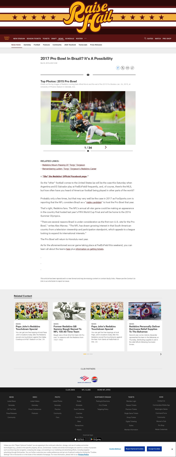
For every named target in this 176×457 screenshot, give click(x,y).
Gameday (13, 405)
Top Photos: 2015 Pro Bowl (59, 81)
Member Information (130, 428)
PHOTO (58, 397)
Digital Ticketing (130, 420)
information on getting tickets (91, 248)
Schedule (79, 405)
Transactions (79, 424)
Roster (79, 401)
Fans (58, 416)
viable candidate (94, 202)
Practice (58, 408)
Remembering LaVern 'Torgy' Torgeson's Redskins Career (71, 168)
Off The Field (13, 408)
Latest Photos (58, 401)
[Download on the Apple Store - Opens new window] (79, 439)
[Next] (105, 147)
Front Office (79, 416)
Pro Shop (159, 424)
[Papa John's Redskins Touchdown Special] (31, 322)
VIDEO (36, 397)
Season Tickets (130, 405)
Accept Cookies (154, 449)
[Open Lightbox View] (88, 123)
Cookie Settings (115, 449)
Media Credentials (159, 428)
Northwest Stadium (102, 397)
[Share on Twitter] (123, 69)
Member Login (130, 401)
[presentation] (161, 354)
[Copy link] (132, 68)
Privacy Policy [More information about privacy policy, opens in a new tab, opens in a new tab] (83, 454)
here (68, 248)
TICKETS (130, 397)
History (79, 428)
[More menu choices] (85, 38)
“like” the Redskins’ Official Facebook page (66, 176)
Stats (79, 420)
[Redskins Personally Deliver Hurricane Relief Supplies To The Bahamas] (144, 324)
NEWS (13, 397)
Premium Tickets (130, 408)
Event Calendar (79, 408)
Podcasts (36, 412)
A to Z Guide (103, 405)
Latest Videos (36, 401)
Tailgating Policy (102, 408)
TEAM (79, 397)
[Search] (145, 38)
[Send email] (127, 69)
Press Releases (13, 412)
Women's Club (159, 420)
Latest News (13, 401)
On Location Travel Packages (130, 432)
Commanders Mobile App (159, 405)
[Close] (172, 449)
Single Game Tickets (130, 412)
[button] (84, 354)
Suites (130, 424)
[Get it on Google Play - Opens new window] (95, 440)
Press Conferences (36, 408)
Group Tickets (130, 416)
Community (13, 416)
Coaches (79, 412)
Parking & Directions (102, 401)
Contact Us (159, 401)
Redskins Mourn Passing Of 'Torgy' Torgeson (65, 164)
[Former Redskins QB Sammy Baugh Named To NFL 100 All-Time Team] (69, 322)
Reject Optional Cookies (135, 449)
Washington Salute (159, 408)
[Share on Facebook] (118, 69)
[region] (88, 449)
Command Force (159, 412)
